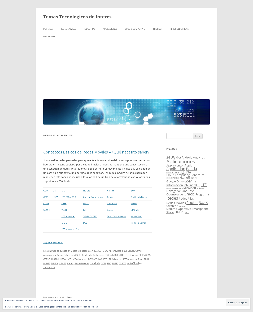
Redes (70, 263)
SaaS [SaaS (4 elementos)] (203, 202)
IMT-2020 (92, 259)
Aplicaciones (110, 28)
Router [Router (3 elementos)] (192, 202)
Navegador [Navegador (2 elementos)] (173, 191)
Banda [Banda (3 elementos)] (191, 168)
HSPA (55, 197)
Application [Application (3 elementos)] (175, 168)
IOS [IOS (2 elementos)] (197, 185)
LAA (100, 259)
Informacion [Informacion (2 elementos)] (174, 185)
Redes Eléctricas (179, 28)
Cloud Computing (135, 28)
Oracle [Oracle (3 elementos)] (189, 194)
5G (106, 250)
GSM (45, 190)
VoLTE (64, 209)
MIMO (86, 203)
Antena (110, 190)
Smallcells (95, 263)
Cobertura (112, 203)
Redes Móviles (68, 28)
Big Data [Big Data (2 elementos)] (185, 172)
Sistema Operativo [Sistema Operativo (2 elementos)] (178, 209)
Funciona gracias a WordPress (57, 297)
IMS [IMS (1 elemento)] (194, 182)
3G (98, 250)
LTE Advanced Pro (70, 229)
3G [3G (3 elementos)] (173, 157)
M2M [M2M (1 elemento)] (168, 188)
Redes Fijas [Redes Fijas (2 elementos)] (186, 198)
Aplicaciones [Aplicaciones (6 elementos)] (180, 161)
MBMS (134, 203)
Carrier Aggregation (93, 197)
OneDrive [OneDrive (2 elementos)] (188, 191)
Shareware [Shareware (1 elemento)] (182, 206)
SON (133, 190)
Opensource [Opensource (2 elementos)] (174, 194)
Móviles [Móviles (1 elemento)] (200, 188)
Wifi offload (133, 263)
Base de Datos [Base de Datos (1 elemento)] (172, 172)
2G (95, 250)
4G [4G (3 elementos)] (178, 157)
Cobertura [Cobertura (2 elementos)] (197, 175)
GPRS (46, 197)
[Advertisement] (126, 69)
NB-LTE (86, 190)
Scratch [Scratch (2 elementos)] (171, 206)
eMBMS (135, 209)
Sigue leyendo (53, 242)
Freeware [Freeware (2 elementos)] (190, 178)
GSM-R (46, 209)
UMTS (56, 190)
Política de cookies (89, 306)
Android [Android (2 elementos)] (187, 157)
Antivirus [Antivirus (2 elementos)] (199, 157)
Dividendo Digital (139, 197)
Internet (157, 28)
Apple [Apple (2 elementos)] (188, 165)
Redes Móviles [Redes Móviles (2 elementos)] (176, 203)
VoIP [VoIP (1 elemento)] (187, 212)
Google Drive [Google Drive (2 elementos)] (175, 181)
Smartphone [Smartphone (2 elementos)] (200, 209)
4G (102, 250)
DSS (85, 222)
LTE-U (64, 222)
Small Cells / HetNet (116, 216)
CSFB (64, 203)
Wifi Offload (136, 216)
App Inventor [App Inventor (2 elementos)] (175, 165)
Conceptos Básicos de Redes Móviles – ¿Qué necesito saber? (96, 152)
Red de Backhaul (139, 222)
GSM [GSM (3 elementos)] (188, 181)
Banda (110, 209)
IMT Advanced (79, 259)
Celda (110, 197)
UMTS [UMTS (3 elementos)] (179, 212)
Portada (48, 28)
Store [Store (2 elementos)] (170, 212)
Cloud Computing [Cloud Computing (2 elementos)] (178, 175)
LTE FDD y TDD (69, 197)
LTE (63, 190)
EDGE (46, 203)
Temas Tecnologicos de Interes (77, 17)
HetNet (55, 259)
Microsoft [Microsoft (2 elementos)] (189, 188)
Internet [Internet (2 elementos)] (189, 185)
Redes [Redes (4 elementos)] (172, 198)
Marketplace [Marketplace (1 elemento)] (177, 188)
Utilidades (49, 36)
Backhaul (122, 250)
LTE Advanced (68, 216)
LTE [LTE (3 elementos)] (204, 184)
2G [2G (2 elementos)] (168, 157)
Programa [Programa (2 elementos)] (202, 194)
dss (101, 255)
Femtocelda (131, 255)
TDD (109, 263)
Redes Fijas (89, 28)
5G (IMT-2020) (90, 216)
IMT (85, 209)
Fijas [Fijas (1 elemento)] (182, 178)
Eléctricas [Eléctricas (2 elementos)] (172, 178)
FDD (122, 255)
